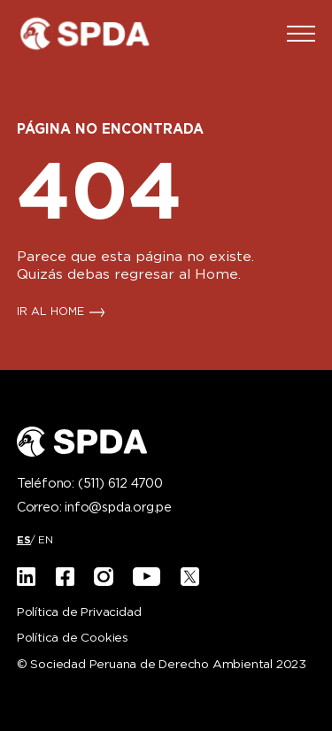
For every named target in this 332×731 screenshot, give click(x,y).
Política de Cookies (72, 638)
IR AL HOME (50, 312)
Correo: (94, 508)
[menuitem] (24, 540)
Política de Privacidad (79, 613)
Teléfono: (90, 484)
